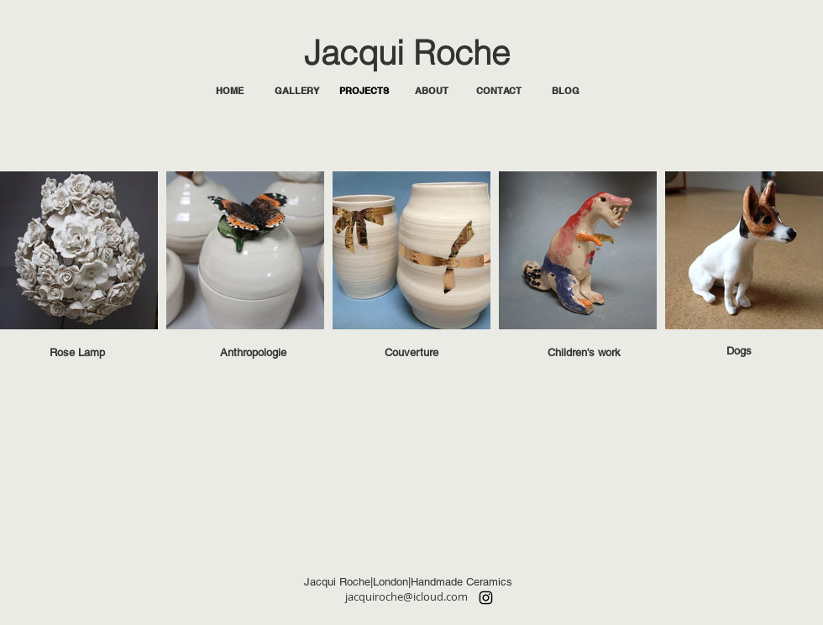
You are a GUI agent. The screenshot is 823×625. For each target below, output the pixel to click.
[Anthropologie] (252, 353)
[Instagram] (486, 598)
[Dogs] (739, 351)
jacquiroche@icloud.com (406, 596)
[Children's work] (583, 353)
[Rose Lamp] (77, 353)
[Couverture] (411, 353)
